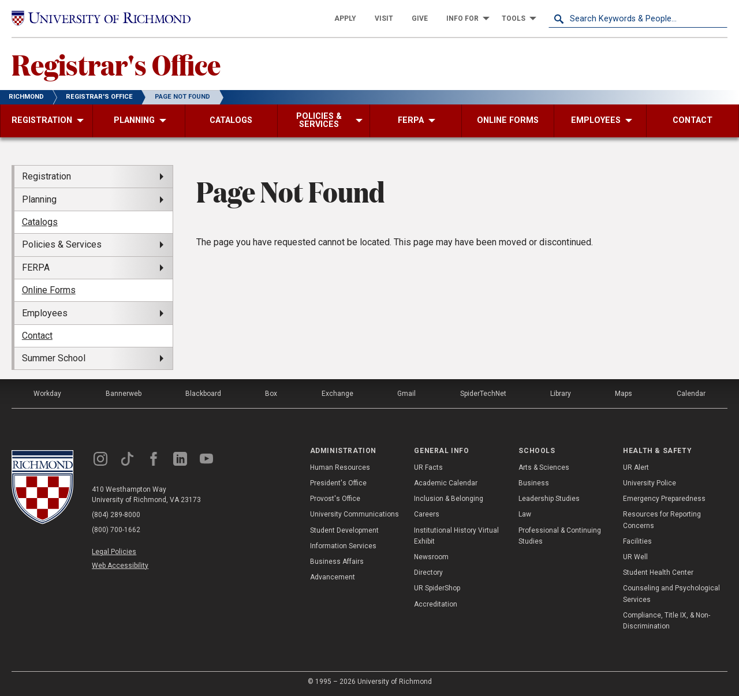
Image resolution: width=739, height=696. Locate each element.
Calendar (691, 394)
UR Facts (428, 467)
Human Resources (340, 467)
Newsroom (431, 557)
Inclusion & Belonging (448, 499)
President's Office (338, 483)
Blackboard (203, 394)
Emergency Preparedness (664, 499)
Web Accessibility (120, 566)
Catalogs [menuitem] (40, 221)
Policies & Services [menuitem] (62, 244)
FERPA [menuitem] (36, 267)
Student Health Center (658, 572)
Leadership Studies (549, 499)
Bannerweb (123, 394)
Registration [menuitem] (46, 176)
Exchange (337, 394)
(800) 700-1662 (116, 530)
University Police (649, 483)
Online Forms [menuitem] (49, 290)
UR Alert (636, 467)
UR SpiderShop (437, 588)
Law (524, 514)
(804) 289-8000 (116, 515)
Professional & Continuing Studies (559, 535)
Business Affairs (337, 561)
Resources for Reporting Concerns (662, 519)
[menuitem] (345, 18)
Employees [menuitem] (45, 313)
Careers (426, 514)
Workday (47, 394)
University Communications (354, 514)
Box (271, 394)
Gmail (406, 394)
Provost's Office (335, 499)
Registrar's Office (116, 64)
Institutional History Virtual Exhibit (456, 535)
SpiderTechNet (483, 394)
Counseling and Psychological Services (671, 593)
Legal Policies (114, 552)
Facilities (637, 541)
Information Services (343, 546)
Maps (623, 394)
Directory (428, 572)
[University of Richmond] (101, 18)
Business (533, 483)
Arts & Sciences (543, 467)
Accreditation (435, 604)
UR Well (635, 557)
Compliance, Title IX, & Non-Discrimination (666, 620)
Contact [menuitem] (37, 335)
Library (560, 394)
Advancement (332, 577)
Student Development (344, 530)
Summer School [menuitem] (53, 358)
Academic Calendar (445, 483)
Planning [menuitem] (39, 199)
